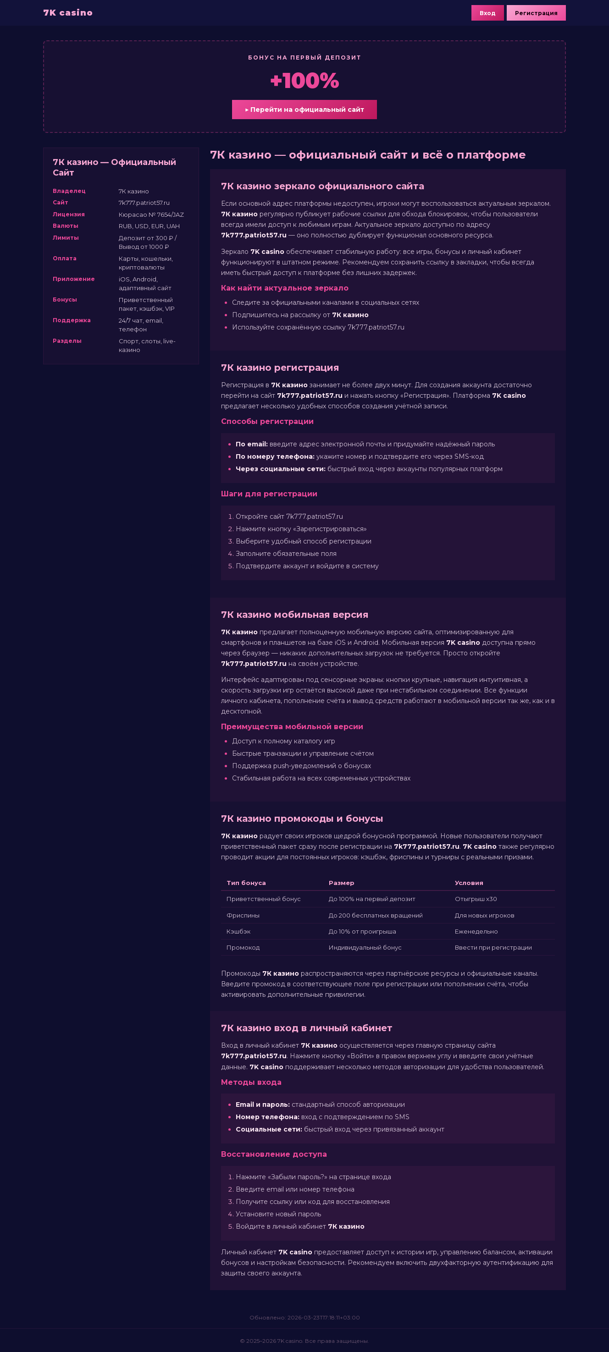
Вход (488, 13)
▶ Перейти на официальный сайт (304, 109)
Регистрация (536, 13)
